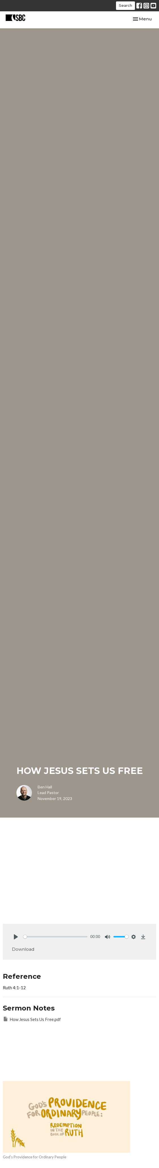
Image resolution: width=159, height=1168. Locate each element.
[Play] (15, 936)
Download (23, 949)
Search (125, 5)
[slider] (55, 936)
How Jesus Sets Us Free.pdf (32, 1019)
